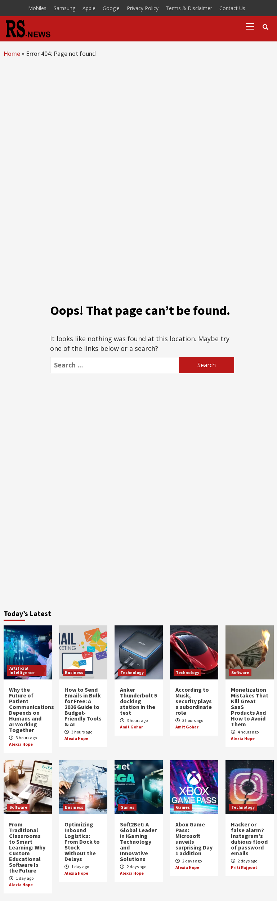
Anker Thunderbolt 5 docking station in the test (138, 701)
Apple (88, 8)
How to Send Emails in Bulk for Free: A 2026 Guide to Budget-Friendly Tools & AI (83, 707)
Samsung (64, 8)
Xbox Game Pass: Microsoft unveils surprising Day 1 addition (194, 839)
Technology (132, 672)
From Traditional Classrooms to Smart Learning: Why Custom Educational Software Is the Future (27, 847)
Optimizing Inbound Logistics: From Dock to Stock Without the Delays (82, 841)
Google (111, 8)
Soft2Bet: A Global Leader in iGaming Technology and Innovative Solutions (138, 841)
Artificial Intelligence (22, 670)
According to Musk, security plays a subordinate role (193, 701)
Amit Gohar (131, 727)
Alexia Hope (21, 744)
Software (240, 672)
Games (127, 807)
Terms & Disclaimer (189, 8)
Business (74, 672)
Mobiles (37, 8)
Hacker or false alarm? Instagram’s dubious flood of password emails (249, 839)
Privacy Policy (142, 8)
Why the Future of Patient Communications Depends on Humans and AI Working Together (31, 709)
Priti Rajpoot (244, 867)
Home (12, 53)
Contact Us (232, 8)
